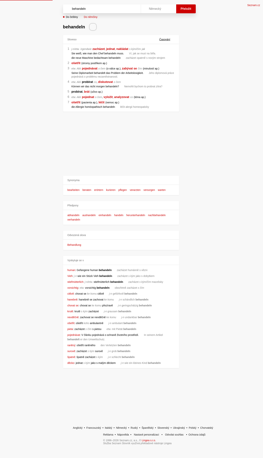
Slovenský (163, 427)
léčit (101, 102)
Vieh (70, 276)
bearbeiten (73, 189)
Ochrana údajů (197, 434)
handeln (118, 215)
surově (71, 351)
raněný (71, 345)
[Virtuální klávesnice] (134, 8)
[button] (121, 180)
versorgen (149, 189)
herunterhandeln (135, 215)
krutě (70, 311)
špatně (71, 357)
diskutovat (105, 81)
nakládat (122, 48)
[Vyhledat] (101, 8)
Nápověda (123, 434)
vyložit (108, 97)
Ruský (134, 427)
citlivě (70, 293)
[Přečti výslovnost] (93, 27)
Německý (121, 427)
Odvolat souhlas (174, 434)
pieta (70, 329)
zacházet (99, 48)
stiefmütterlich (75, 281)
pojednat (88, 97)
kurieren (111, 189)
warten (162, 189)
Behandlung (74, 244)
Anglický (78, 427)
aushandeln (89, 215)
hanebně (72, 299)
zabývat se (129, 68)
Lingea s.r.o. (149, 440)
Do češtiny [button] (72, 16)
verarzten (135, 189)
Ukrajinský (179, 427)
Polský (192, 427)
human (71, 270)
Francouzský (93, 427)
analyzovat (121, 97)
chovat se (73, 305)
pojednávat (89, 68)
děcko (70, 362)
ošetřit (76, 63)
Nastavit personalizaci (146, 434)
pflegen (122, 189)
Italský (108, 427)
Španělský (148, 427)
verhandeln (73, 219)
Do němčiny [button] (90, 16)
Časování (167, 39)
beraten (87, 189)
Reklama (108, 434)
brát (87, 91)
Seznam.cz (253, 5)
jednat (110, 48)
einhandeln (105, 215)
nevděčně (73, 317)
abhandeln (73, 215)
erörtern (98, 189)
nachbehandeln (157, 215)
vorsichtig (72, 287)
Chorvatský (206, 427)
